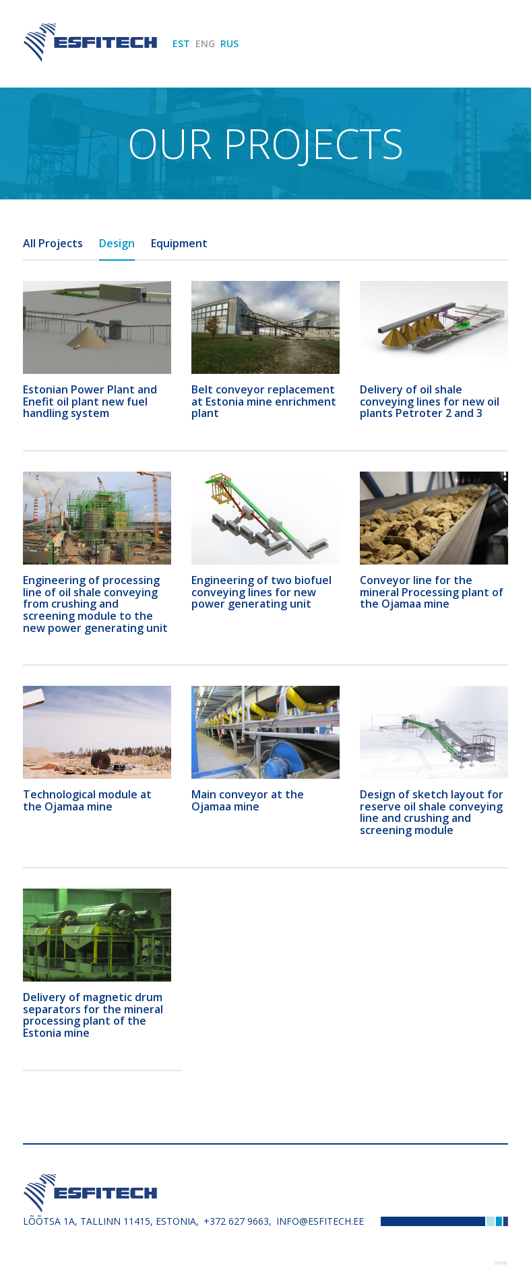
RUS (229, 43)
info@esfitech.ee (320, 1221)
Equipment (179, 243)
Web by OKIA (500, 1263)
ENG (205, 43)
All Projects (53, 243)
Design (117, 243)
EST (181, 43)
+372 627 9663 (236, 1221)
